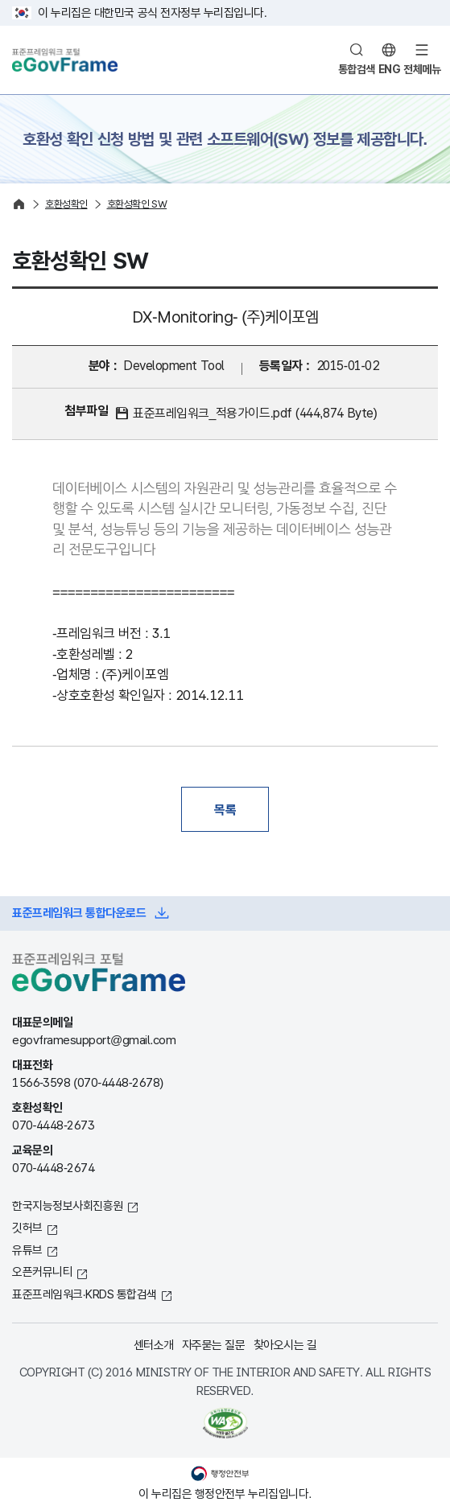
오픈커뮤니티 (42, 1271)
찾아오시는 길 (285, 1345)
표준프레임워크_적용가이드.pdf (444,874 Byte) (255, 413)
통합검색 (356, 69)
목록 (225, 809)
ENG (389, 69)
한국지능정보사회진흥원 (67, 1205)
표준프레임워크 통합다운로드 (79, 913)
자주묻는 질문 (214, 1345)
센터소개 (154, 1345)
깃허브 (27, 1227)
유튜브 (27, 1250)
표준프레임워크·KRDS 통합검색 (84, 1294)
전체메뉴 (421, 69)
